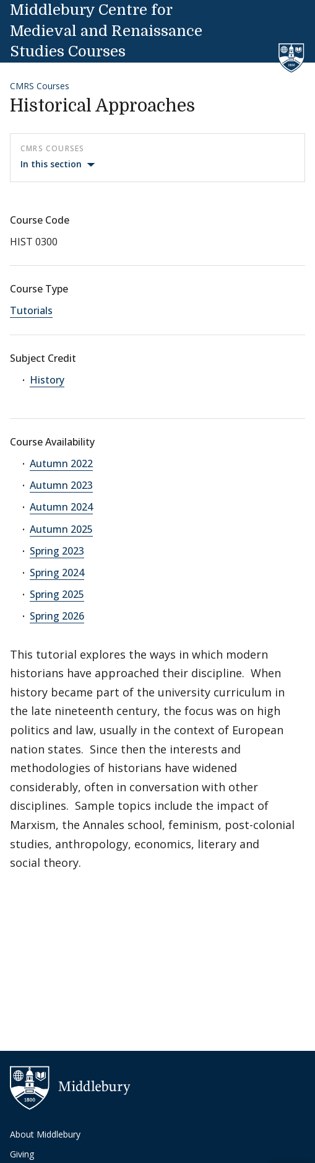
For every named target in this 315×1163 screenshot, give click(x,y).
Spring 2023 (57, 551)
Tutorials (31, 310)
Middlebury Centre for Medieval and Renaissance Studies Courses (106, 30)
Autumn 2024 (61, 507)
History (47, 380)
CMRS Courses (39, 86)
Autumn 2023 (61, 485)
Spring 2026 (57, 616)
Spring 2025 (57, 594)
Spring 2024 (57, 572)
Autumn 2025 (61, 529)
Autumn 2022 (61, 463)
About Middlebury (45, 1134)
